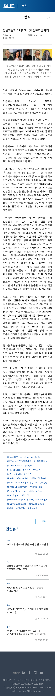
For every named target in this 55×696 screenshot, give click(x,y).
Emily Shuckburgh (37, 499)
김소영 (26, 495)
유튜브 (41, 672)
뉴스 (24, 6)
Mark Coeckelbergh (18, 482)
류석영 (29, 474)
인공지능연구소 (15, 457)
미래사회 (33, 508)
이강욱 (27, 469)
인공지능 (22, 508)
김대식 (35, 482)
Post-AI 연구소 (33, 457)
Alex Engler (13, 495)
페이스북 (29, 672)
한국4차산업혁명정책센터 (19, 461)
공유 (48, 17)
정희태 (11, 508)
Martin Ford (37, 486)
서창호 (29, 465)
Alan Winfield (39, 478)
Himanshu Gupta (16, 499)
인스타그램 (35, 672)
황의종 (19, 474)
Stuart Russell (15, 465)
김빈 (10, 474)
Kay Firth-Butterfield (18, 478)
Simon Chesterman (17, 486)
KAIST (9, 6)
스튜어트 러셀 (41, 461)
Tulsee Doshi (14, 469)
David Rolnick (37, 503)
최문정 (44, 482)
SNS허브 (16, 673)
